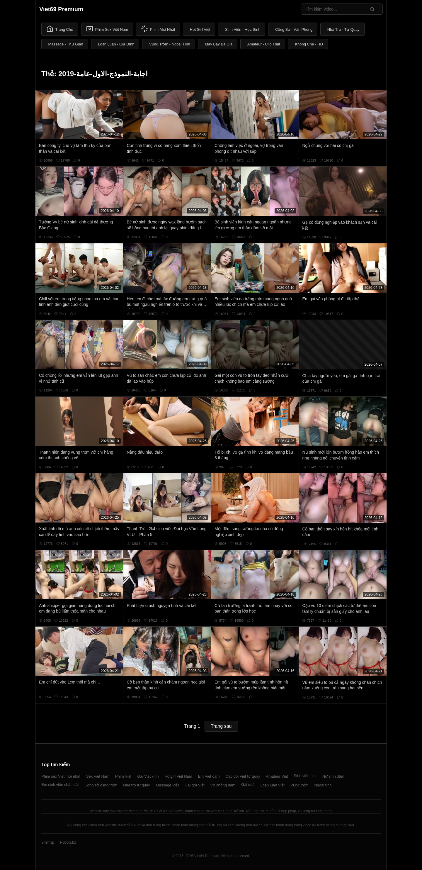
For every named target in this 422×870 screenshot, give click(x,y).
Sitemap (47, 842)
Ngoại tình (322, 785)
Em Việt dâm (209, 776)
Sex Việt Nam (97, 776)
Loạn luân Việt (273, 785)
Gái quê (248, 784)
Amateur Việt (277, 776)
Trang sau (221, 726)
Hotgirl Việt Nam (178, 776)
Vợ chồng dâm (222, 785)
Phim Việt (123, 776)
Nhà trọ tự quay (136, 785)
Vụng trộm (299, 785)
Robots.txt (68, 842)
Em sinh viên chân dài (60, 784)
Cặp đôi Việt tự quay (243, 776)
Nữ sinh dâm (333, 776)
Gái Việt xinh (148, 776)
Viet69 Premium (61, 9)
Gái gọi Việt (195, 785)
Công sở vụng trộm (100, 785)
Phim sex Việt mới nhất (60, 776)
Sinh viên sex (305, 776)
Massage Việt (167, 785)
